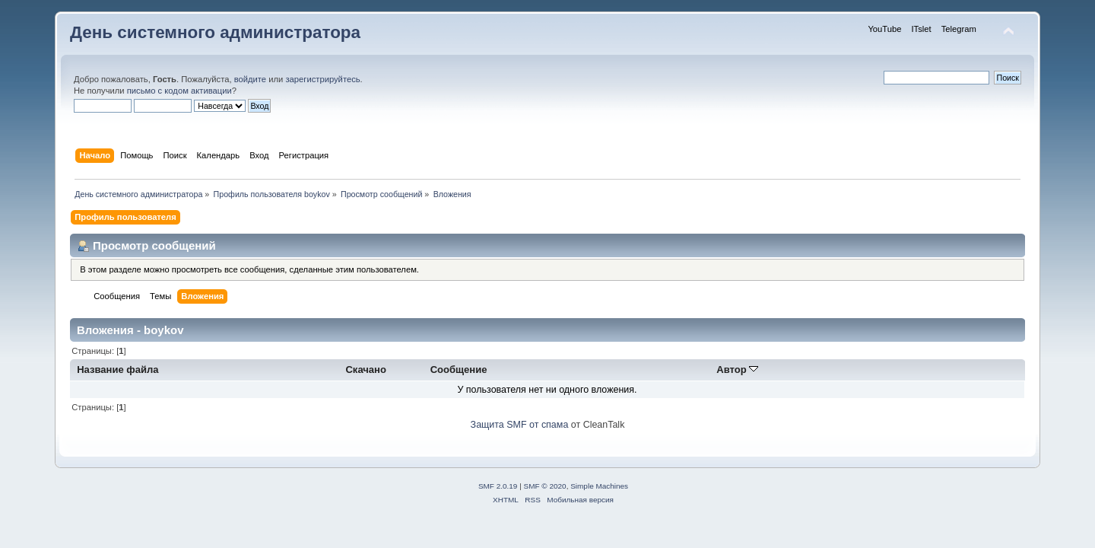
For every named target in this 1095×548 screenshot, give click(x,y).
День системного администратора (215, 32)
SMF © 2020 (545, 486)
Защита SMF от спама (520, 424)
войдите (250, 79)
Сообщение (458, 369)
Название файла (117, 369)
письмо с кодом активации (179, 90)
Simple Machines (599, 486)
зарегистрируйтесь (322, 79)
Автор (737, 369)
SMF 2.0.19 (498, 486)
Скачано (365, 369)
